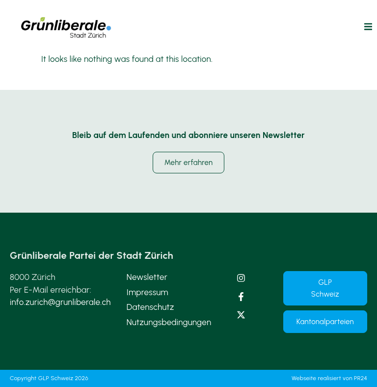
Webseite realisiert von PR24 (329, 378)
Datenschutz (150, 307)
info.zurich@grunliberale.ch (60, 302)
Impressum (147, 292)
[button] (368, 26)
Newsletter (147, 277)
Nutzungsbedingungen (169, 322)
